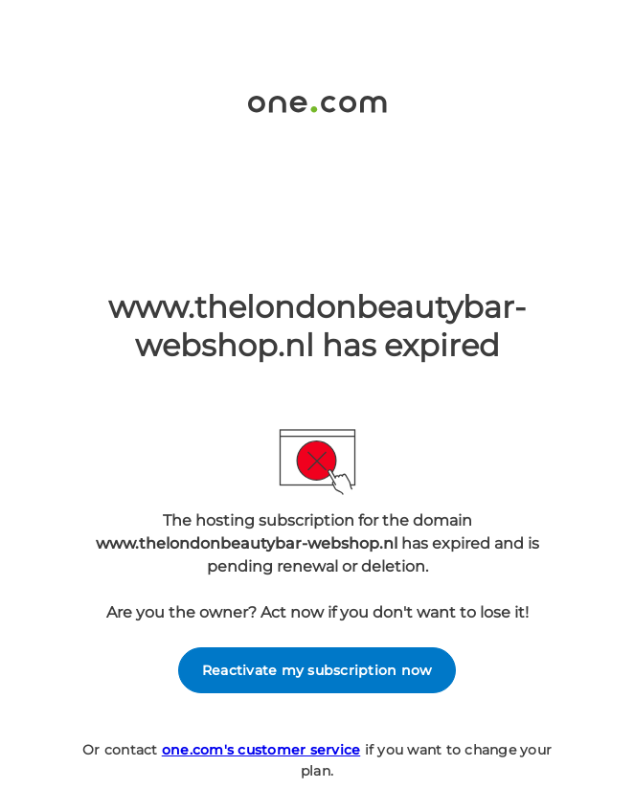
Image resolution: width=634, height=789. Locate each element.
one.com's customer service (261, 749)
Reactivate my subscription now (317, 670)
